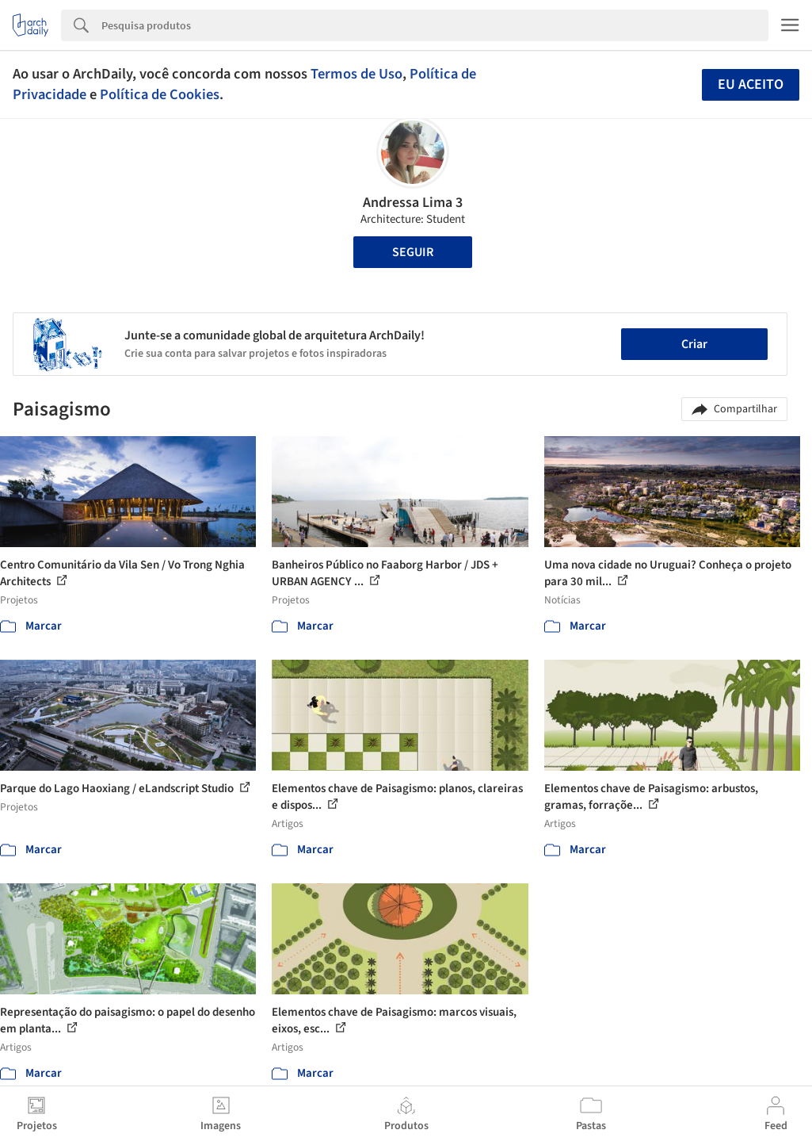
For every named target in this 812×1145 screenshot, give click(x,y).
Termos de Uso (356, 73)
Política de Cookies (159, 94)
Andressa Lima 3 (413, 203)
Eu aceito (750, 84)
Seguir (412, 252)
